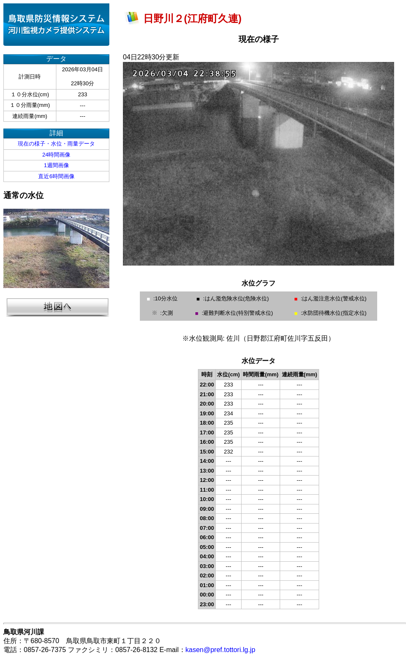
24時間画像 (56, 154)
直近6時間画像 (56, 176)
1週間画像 (56, 165)
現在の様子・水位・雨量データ (56, 143)
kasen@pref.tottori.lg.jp (221, 649)
